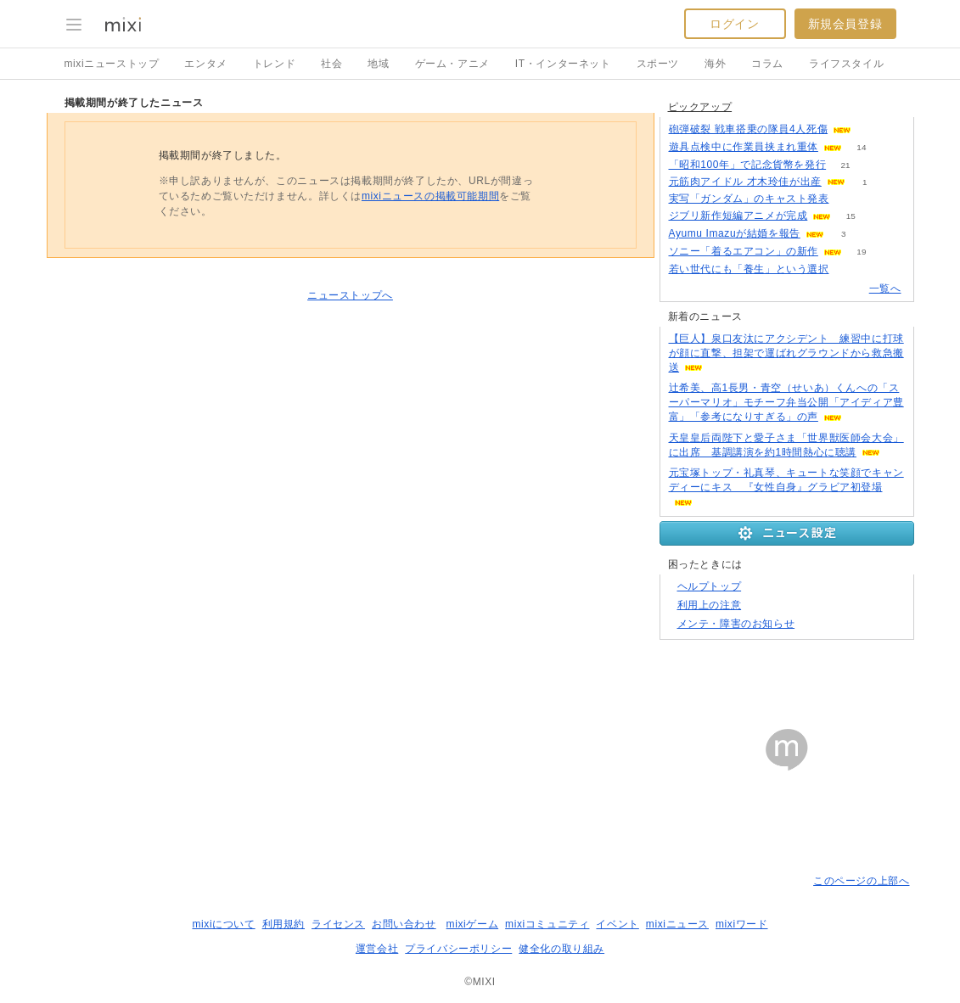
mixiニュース (677, 924)
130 (871, 129)
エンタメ (205, 64)
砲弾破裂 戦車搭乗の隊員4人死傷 (748, 129)
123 (848, 199)
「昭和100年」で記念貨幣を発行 (748, 165)
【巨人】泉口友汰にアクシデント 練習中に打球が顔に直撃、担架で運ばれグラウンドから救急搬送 (786, 353)
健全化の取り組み (561, 949)
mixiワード (742, 924)
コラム (767, 64)
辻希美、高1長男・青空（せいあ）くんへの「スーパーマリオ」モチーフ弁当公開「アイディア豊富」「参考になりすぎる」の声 (786, 402)
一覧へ (885, 288)
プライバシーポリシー (458, 949)
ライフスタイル (846, 64)
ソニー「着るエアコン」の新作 (743, 251)
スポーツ (658, 64)
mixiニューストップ (112, 64)
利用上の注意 (709, 605)
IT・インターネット (563, 64)
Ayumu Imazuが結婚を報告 (734, 233)
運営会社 (377, 949)
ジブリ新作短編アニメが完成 (738, 215)
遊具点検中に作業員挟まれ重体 (743, 147)
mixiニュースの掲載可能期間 (430, 196)
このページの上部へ (861, 881)
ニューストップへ (350, 295)
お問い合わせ (404, 924)
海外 (715, 64)
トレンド (274, 64)
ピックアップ (700, 107)
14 (861, 147)
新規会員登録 (845, 24)
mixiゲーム (472, 924)
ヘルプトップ (709, 586)
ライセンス (338, 924)
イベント (617, 924)
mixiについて (223, 924)
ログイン (734, 24)
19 (861, 251)
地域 (378, 64)
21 (846, 165)
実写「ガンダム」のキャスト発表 (749, 199)
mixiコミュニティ (547, 924)
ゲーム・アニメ (452, 64)
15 (851, 216)
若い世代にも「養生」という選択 (749, 269)
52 (848, 269)
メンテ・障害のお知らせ (736, 624)
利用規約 (283, 924)
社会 (331, 64)
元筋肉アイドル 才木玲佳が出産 (745, 182)
